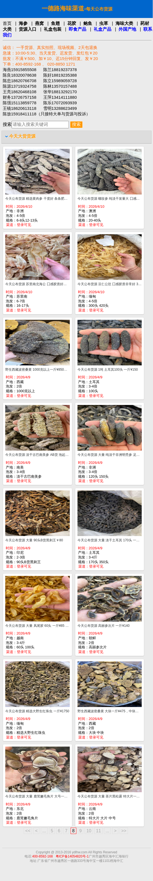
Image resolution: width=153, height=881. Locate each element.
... (44, 830)
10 (88, 830)
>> (124, 830)
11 (98, 830)
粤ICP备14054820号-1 (72, 856)
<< (28, 830)
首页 (7, 23)
